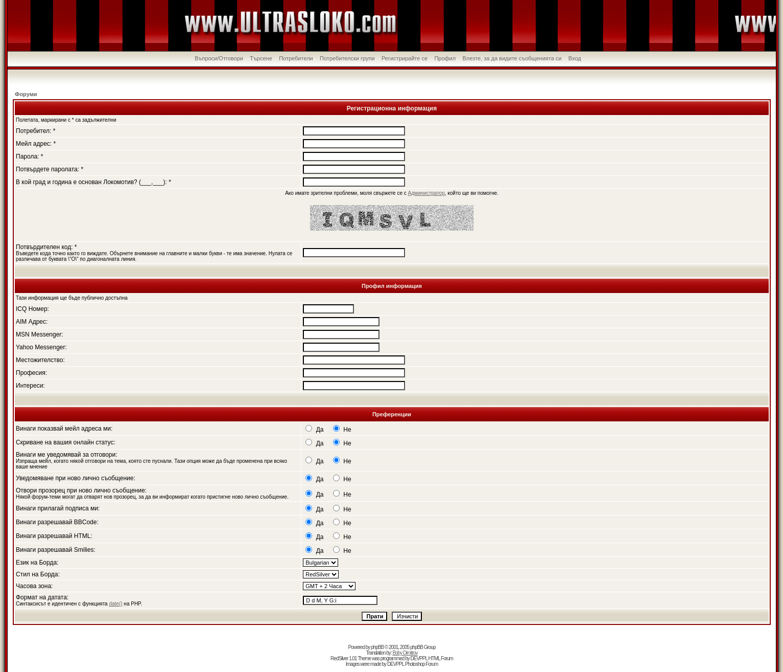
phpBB (377, 647)
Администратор (426, 193)
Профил (445, 58)
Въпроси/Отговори (219, 58)
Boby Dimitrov (404, 653)
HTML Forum (440, 658)
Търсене (261, 58)
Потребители (296, 58)
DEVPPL (419, 658)
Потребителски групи (347, 58)
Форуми (26, 94)
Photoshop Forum (421, 664)
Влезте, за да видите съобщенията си (511, 58)
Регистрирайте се (405, 58)
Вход (574, 58)
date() (115, 604)
